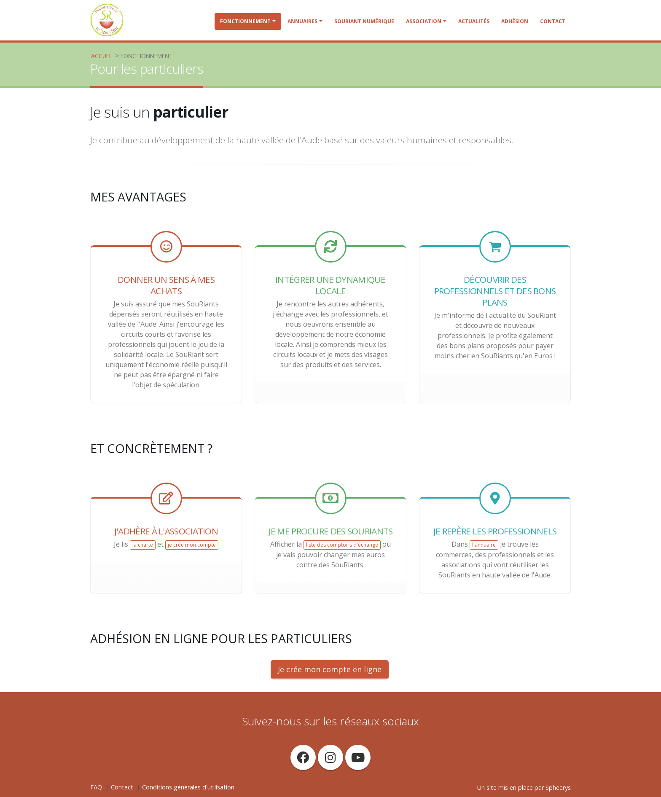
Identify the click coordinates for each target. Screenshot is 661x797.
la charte (142, 544)
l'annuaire (484, 544)
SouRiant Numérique (364, 21)
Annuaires (302, 21)
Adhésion (514, 21)
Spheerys (558, 788)
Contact (552, 21)
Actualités (473, 21)
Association (423, 21)
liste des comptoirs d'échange (342, 544)
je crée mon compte (192, 544)
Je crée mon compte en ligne (330, 669)
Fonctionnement (245, 21)
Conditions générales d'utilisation (188, 787)
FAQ (96, 787)
